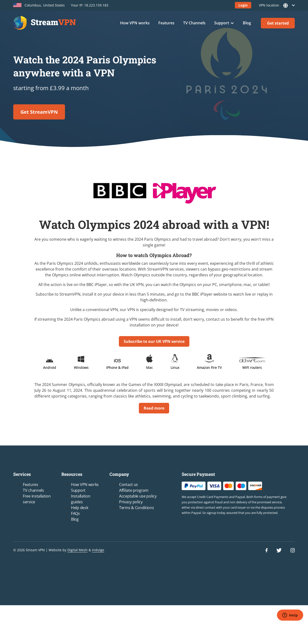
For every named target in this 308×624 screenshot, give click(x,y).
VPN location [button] (275, 5)
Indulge (98, 550)
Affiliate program (133, 490)
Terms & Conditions (136, 507)
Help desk (79, 507)
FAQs (75, 513)
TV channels (33, 490)
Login (243, 5)
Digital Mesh (77, 550)
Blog (247, 23)
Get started (278, 23)
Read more (154, 408)
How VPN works (135, 23)
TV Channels (194, 23)
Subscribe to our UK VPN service (154, 341)
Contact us (128, 484)
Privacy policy (131, 502)
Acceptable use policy (138, 496)
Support (221, 23)
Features (166, 23)
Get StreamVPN (39, 112)
